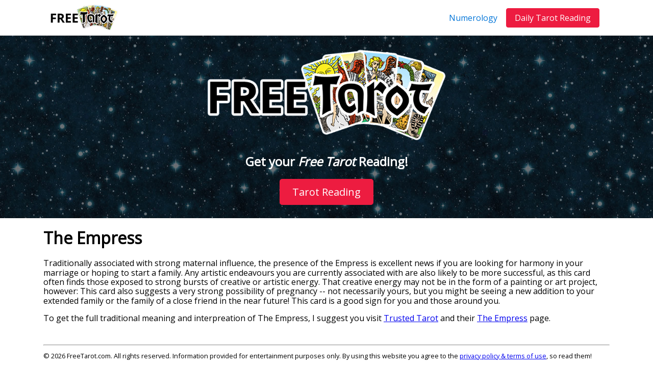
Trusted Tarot (411, 318)
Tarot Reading (326, 192)
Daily (553, 17)
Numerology (473, 17)
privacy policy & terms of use (503, 355)
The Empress (502, 318)
